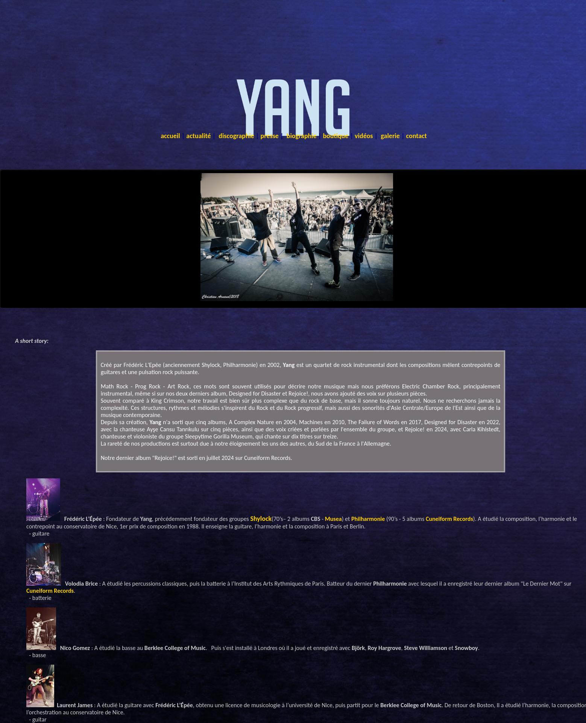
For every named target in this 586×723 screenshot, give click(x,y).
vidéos (364, 136)
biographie (302, 136)
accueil (170, 136)
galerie (390, 136)
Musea (333, 518)
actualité (198, 136)
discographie (236, 136)
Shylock (261, 518)
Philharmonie (368, 518)
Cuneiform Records (449, 518)
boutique (335, 136)
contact (416, 136)
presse (270, 136)
